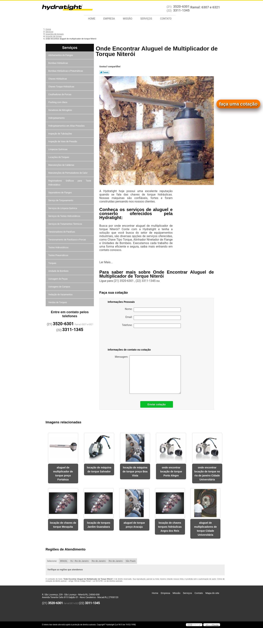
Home (91, 18)
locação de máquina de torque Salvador (99, 469)
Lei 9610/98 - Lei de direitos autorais (107, 581)
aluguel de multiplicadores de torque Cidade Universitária (205, 528)
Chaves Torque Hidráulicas (61, 86)
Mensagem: (148, 374)
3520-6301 (181, 6)
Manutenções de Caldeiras (61, 165)
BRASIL (63, 561)
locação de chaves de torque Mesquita (63, 524)
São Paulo (131, 561)
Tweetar (104, 72)
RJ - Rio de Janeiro (79, 561)
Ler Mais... (106, 262)
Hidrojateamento (56, 118)
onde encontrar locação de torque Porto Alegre (171, 471)
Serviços (146, 18)
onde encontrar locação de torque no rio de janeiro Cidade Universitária (207, 473)
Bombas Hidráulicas (58, 63)
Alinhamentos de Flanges (61, 55)
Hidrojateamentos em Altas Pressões (66, 126)
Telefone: (151, 326)
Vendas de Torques (58, 302)
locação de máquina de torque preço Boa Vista (135, 471)
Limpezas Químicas (58, 149)
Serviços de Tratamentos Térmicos (65, 224)
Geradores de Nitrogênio (60, 110)
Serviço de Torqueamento (61, 200)
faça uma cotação (238, 104)
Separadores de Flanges (60, 192)
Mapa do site (212, 593)
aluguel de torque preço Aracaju (134, 524)
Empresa (109, 18)
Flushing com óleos (58, 102)
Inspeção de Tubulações (60, 133)
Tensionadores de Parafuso (62, 232)
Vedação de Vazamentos (60, 294)
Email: (153, 318)
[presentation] (131, 339)
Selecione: (52, 561)
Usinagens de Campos (59, 286)
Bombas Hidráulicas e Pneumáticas (66, 71)
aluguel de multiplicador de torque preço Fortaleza (63, 473)
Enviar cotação (157, 404)
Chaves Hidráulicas (58, 79)
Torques (52, 263)
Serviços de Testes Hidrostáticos (64, 216)
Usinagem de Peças (58, 279)
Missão (127, 18)
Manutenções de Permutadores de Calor (68, 173)
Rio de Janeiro (99, 561)
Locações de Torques (59, 157)
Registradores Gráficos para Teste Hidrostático (69, 182)
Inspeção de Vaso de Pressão (63, 141)
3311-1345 (181, 10)
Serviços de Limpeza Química (63, 208)
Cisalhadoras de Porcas (60, 94)
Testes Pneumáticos (58, 255)
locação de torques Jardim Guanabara (98, 524)
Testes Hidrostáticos (58, 247)
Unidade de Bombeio (58, 271)
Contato (165, 18)
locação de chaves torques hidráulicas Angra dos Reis (170, 526)
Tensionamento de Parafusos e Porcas (67, 239)
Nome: (153, 310)
